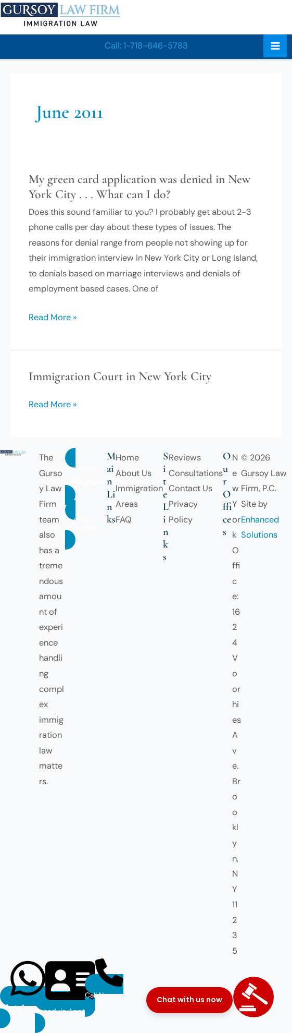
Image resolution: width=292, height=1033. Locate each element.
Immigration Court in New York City (120, 376)
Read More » (53, 317)
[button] (146, 46)
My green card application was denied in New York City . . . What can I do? (139, 187)
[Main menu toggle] (275, 46)
